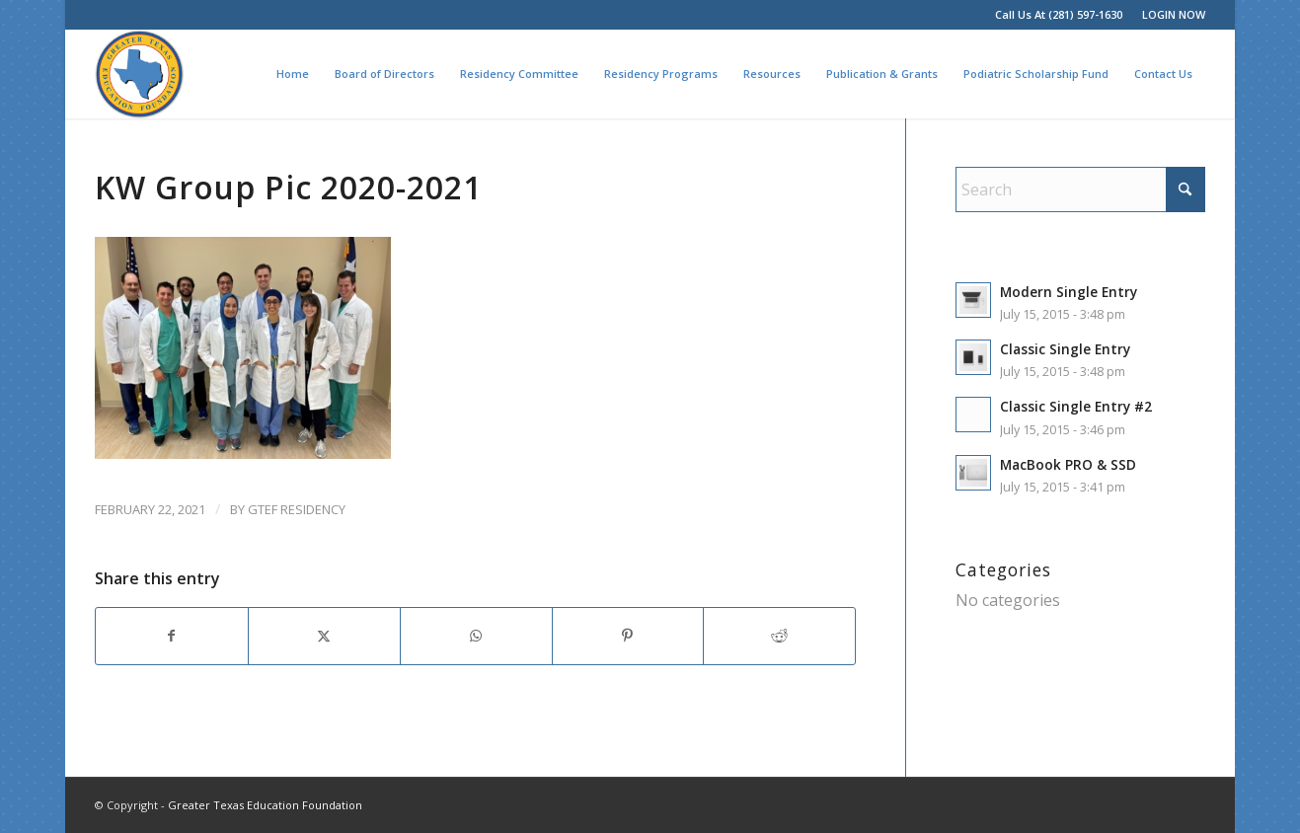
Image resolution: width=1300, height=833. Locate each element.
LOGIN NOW (1173, 14)
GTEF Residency (296, 509)
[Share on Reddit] (779, 635)
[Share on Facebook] (172, 635)
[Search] (1080, 189)
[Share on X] (324, 635)
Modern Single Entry (1068, 291)
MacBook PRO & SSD (1068, 464)
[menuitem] (1168, 15)
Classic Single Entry (1065, 349)
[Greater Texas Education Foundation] (139, 74)
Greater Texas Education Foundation (265, 804)
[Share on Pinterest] (628, 635)
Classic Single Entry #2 (1076, 406)
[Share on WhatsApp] (476, 635)
